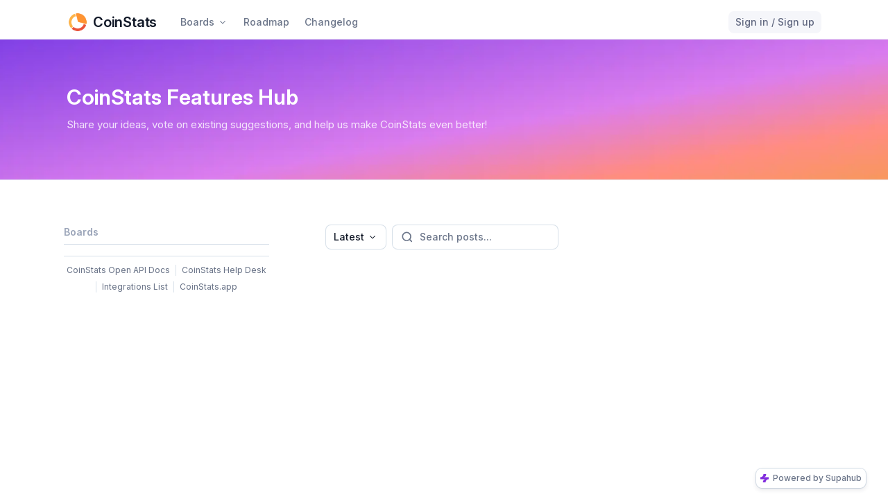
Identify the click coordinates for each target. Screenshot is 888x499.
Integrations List (135, 286)
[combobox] (355, 237)
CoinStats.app (208, 286)
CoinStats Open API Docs (118, 270)
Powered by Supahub (811, 478)
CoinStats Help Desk (224, 270)
